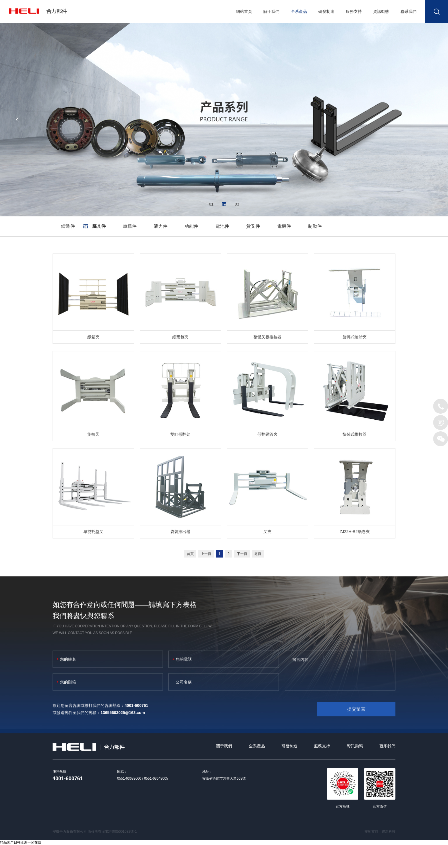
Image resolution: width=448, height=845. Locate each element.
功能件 (191, 226)
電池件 (222, 226)
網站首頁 (244, 11)
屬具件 (99, 226)
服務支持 (354, 11)
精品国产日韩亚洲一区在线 (20, 842)
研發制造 (326, 11)
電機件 (284, 226)
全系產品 (299, 11)
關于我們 (271, 11)
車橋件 (130, 226)
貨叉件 (253, 226)
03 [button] (237, 204)
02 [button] (224, 204)
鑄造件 (68, 226)
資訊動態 (381, 11)
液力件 (160, 226)
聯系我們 (409, 11)
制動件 (315, 226)
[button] (17, 119)
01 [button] (211, 204)
